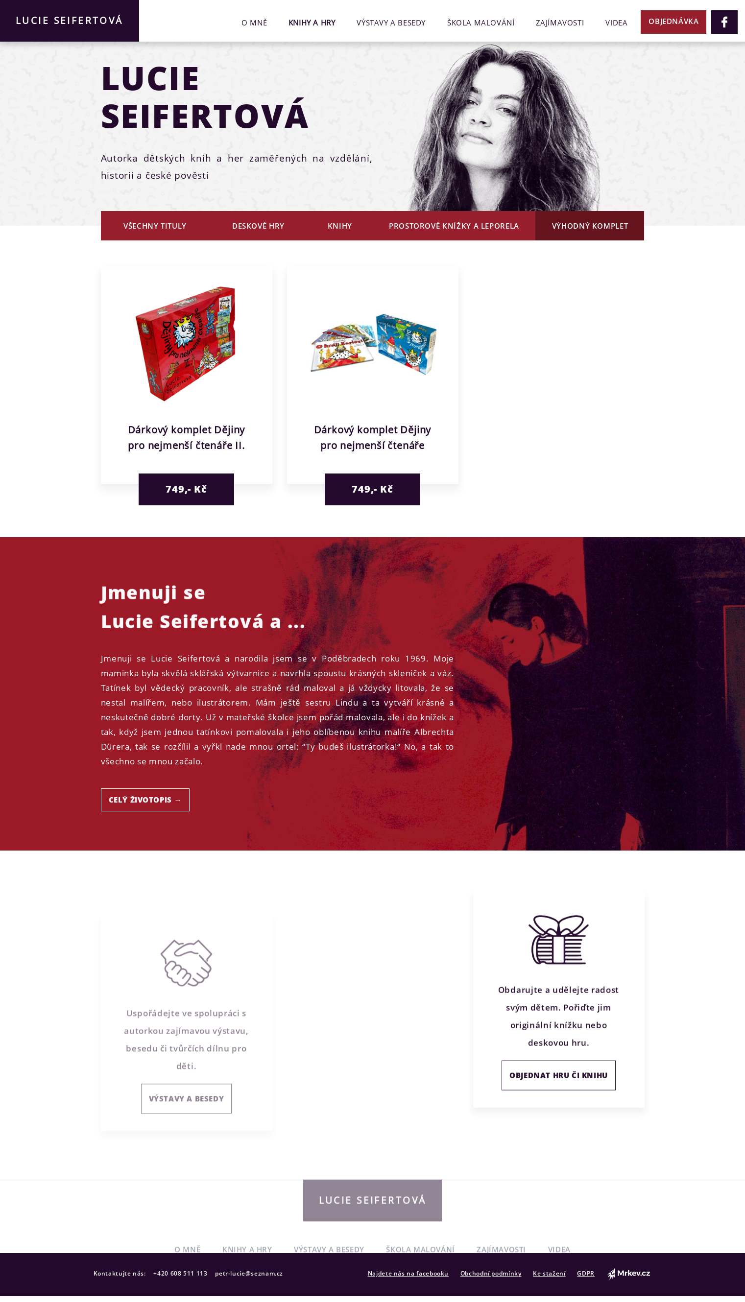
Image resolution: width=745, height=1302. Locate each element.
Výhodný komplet (590, 226)
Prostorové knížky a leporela (454, 226)
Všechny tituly (155, 226)
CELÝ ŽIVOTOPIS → (145, 800)
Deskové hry (258, 226)
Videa (616, 22)
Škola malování (480, 22)
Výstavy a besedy (391, 22)
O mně (254, 22)
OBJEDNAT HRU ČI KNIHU (558, 1095)
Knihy (340, 226)
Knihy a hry (312, 22)
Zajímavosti (560, 22)
